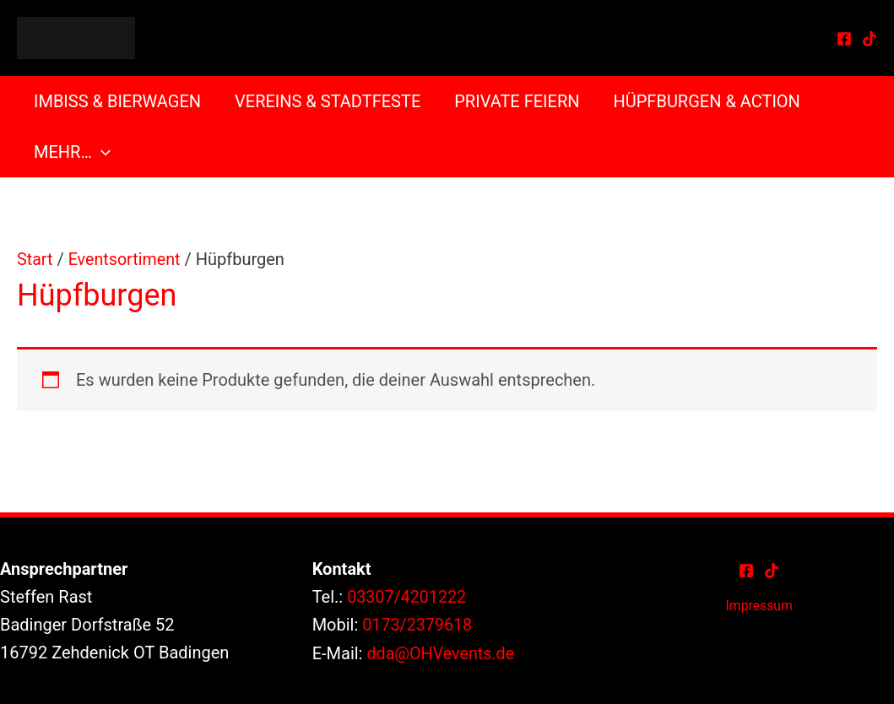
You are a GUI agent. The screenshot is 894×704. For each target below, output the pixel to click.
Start (35, 259)
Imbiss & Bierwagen (117, 101)
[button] (101, 152)
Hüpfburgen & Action (707, 101)
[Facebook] (844, 38)
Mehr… (72, 152)
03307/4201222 (407, 596)
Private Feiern (516, 101)
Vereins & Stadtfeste (327, 101)
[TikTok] (869, 38)
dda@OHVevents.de (441, 652)
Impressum (759, 605)
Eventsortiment (125, 259)
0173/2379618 (418, 624)
